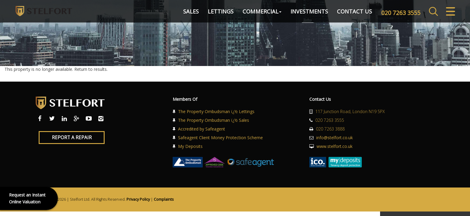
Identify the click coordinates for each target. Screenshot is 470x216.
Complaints (164, 199)
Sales (187, 13)
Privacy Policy (138, 199)
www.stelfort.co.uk (334, 146)
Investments (306, 13)
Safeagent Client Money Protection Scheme (220, 137)
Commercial (258, 13)
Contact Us (351, 13)
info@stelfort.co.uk (334, 137)
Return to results (90, 69)
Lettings (217, 13)
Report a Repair (72, 137)
